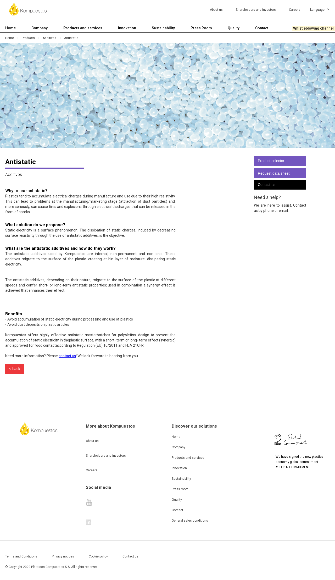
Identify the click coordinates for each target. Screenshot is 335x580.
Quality (177, 499)
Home (9, 38)
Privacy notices (63, 556)
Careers (91, 470)
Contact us (266, 185)
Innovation (179, 468)
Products (28, 38)
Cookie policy (98, 556)
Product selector (271, 161)
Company (178, 447)
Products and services (188, 458)
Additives (49, 38)
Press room (180, 489)
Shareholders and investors (106, 455)
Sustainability (181, 478)
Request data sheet (273, 173)
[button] (322, 9)
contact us (67, 356)
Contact (177, 510)
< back (14, 369)
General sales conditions (190, 520)
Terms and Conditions (21, 556)
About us (92, 441)
